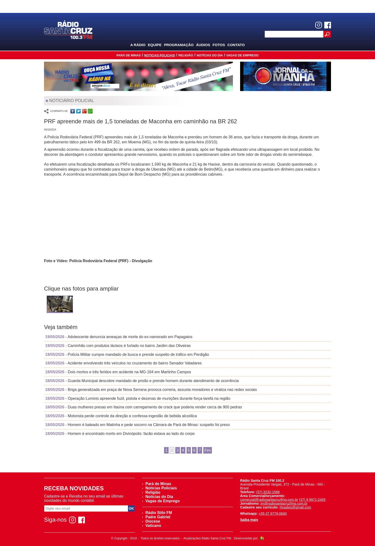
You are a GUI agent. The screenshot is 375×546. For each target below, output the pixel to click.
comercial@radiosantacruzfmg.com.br (269, 500)
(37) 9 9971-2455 (312, 500)
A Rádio (138, 45)
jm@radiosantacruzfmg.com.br (284, 503)
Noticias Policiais (159, 55)
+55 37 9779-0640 (273, 513)
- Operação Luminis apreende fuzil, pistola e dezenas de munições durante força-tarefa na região (137, 398)
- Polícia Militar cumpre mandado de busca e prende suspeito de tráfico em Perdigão (127, 354)
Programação (179, 45)
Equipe (154, 45)
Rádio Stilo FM (157, 513)
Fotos (219, 45)
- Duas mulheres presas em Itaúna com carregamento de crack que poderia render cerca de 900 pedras (143, 407)
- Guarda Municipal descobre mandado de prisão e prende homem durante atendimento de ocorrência (142, 381)
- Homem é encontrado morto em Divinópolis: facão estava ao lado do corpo (120, 434)
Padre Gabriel (156, 517)
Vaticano (151, 526)
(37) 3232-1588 (268, 492)
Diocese (151, 521)
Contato (236, 45)
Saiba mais (249, 520)
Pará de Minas (128, 55)
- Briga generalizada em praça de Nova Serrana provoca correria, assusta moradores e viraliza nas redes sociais (151, 390)
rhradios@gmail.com (295, 507)
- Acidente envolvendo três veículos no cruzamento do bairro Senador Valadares (123, 363)
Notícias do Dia (210, 55)
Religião (185, 55)
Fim (207, 450)
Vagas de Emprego (242, 55)
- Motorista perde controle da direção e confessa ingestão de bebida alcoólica (121, 416)
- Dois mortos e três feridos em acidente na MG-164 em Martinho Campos (118, 372)
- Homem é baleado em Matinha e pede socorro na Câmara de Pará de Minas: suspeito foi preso (137, 425)
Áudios (203, 45)
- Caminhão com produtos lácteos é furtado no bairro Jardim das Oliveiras (118, 346)
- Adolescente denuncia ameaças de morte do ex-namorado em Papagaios (119, 337)
